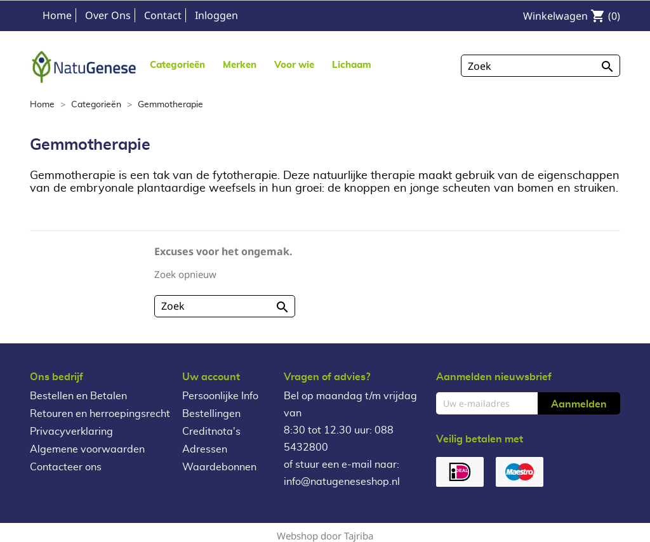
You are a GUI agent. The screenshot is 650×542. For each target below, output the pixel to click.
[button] (239, 64)
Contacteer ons (66, 467)
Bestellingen (211, 414)
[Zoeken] (540, 66)
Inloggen (216, 15)
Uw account (211, 377)
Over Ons (108, 15)
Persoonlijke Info (220, 396)
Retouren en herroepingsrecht (100, 414)
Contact (163, 15)
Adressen (204, 449)
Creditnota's (211, 431)
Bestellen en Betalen (78, 396)
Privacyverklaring (71, 431)
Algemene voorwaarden (87, 449)
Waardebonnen (219, 467)
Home (57, 15)
